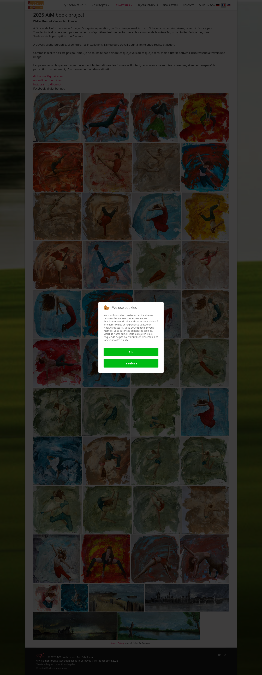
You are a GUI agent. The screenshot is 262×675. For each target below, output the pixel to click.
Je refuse (131, 363)
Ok (131, 352)
